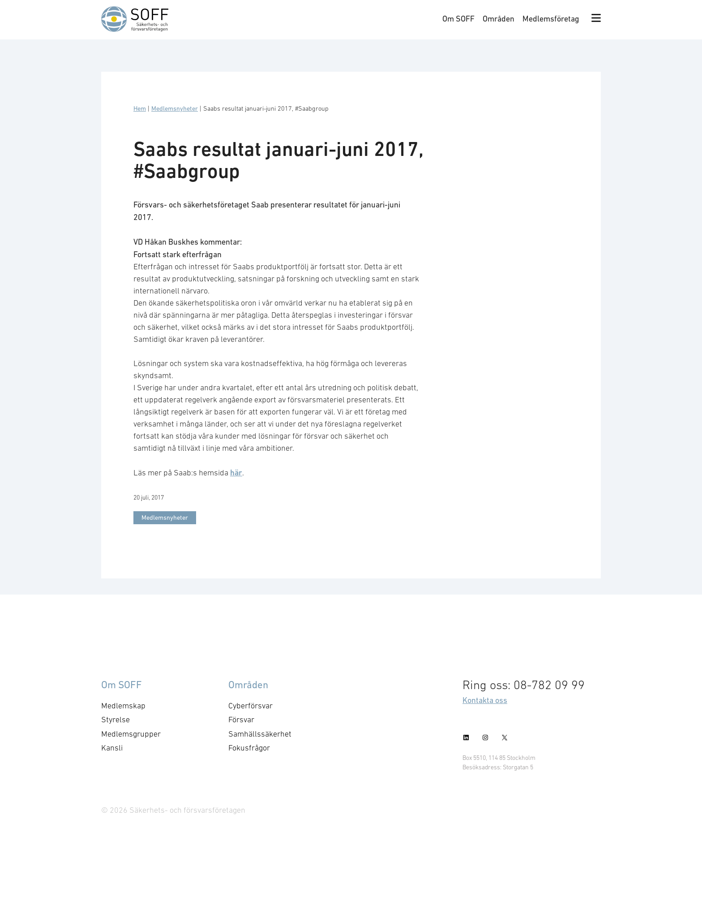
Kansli (112, 747)
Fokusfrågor (249, 747)
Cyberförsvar (250, 705)
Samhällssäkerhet (259, 733)
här (236, 472)
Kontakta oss (484, 700)
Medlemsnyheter (174, 108)
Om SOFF (458, 18)
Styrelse (115, 719)
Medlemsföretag (550, 18)
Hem (139, 108)
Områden (498, 18)
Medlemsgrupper (131, 733)
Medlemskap (123, 705)
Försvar (241, 719)
